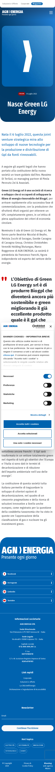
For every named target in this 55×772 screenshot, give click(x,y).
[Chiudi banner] (51, 327)
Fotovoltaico (11, 751)
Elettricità (10, 745)
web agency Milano (48, 766)
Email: (4, 716)
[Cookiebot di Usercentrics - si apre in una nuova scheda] (33, 326)
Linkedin (9, 591)
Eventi (23, 751)
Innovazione (38, 745)
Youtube (9, 600)
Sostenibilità (24, 745)
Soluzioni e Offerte (10, 3)
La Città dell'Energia (27, 686)
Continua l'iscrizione (27, 728)
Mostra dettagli (38, 415)
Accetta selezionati (27, 433)
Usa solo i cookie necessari (27, 443)
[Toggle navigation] (51, 12)
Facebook (9, 574)
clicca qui (8, 355)
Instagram (10, 583)
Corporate (25, 3)
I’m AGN (21, 94)
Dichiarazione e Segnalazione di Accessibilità (27, 689)
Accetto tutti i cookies (27, 424)
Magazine (37, 3)
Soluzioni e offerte (27, 682)
